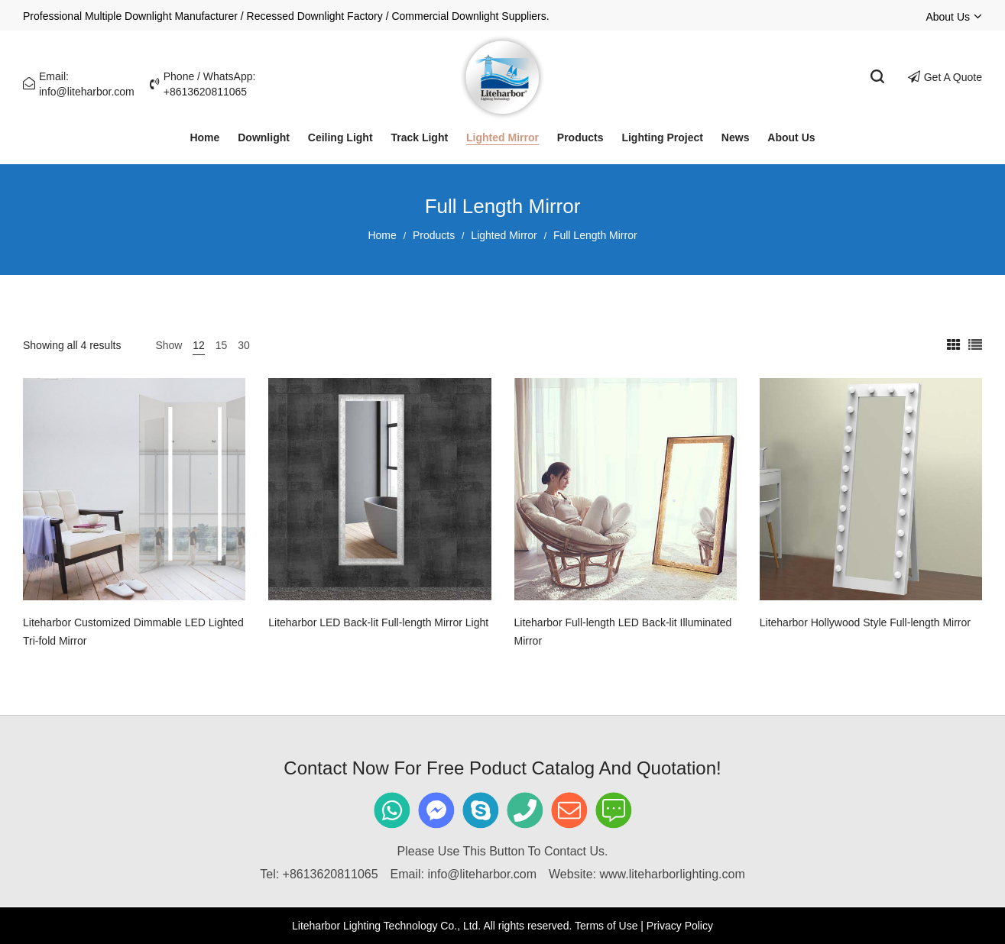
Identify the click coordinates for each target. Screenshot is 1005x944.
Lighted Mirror (504, 235)
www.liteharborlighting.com (671, 874)
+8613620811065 (330, 874)
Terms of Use (606, 926)
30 (244, 345)
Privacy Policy (680, 926)
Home (382, 235)
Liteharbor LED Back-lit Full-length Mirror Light (378, 622)
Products (434, 235)
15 (222, 345)
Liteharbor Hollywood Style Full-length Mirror (865, 622)
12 (199, 345)
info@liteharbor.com (482, 874)
